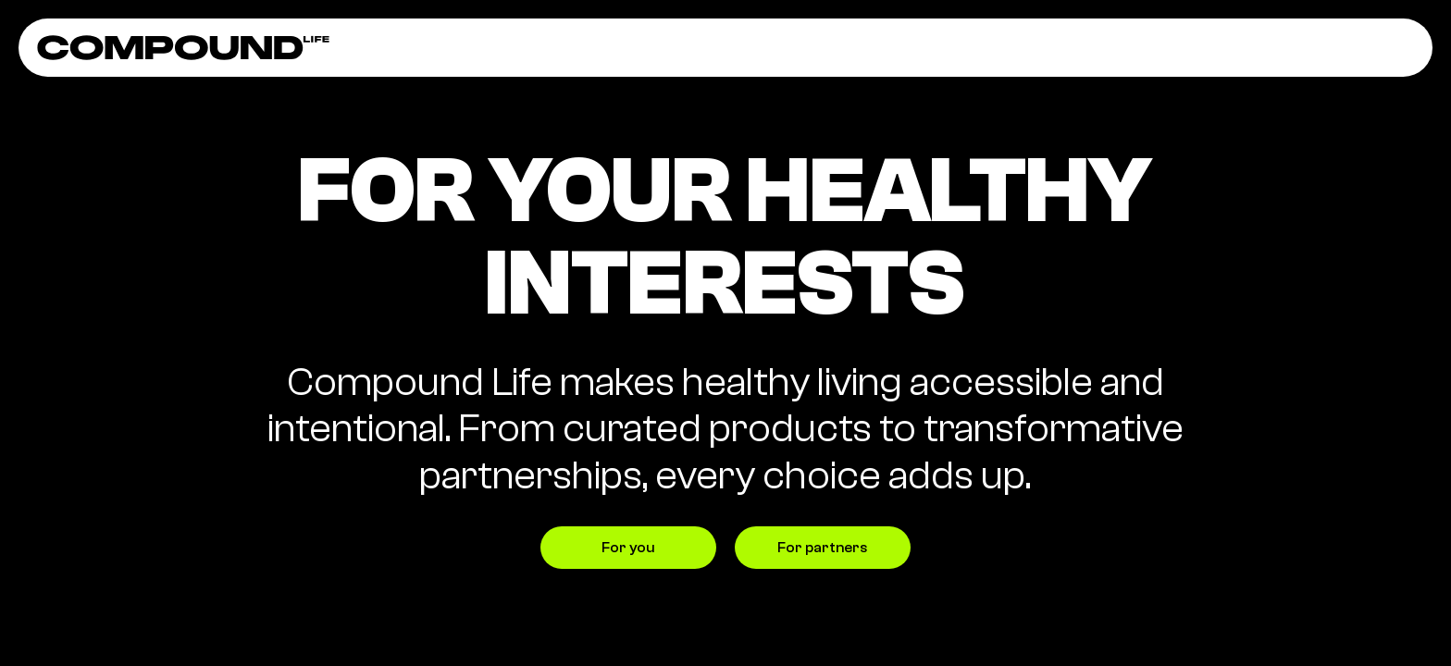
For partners (822, 547)
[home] (183, 47)
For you (628, 547)
